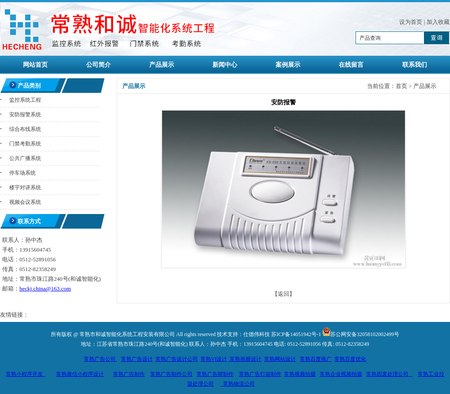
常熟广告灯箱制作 (260, 374)
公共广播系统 (25, 158)
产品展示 (161, 64)
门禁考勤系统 (25, 144)
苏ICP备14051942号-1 (296, 334)
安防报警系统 (25, 114)
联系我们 (414, 64)
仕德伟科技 (256, 334)
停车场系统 (22, 173)
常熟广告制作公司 (171, 374)
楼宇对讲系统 (25, 187)
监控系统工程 (25, 100)
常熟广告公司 (100, 359)
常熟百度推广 (316, 359)
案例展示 (288, 64)
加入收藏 (438, 22)
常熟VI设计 (213, 359)
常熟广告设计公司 (176, 359)
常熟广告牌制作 (215, 374)
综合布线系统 (25, 129)
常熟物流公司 (237, 384)
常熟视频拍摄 (300, 374)
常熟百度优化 (350, 359)
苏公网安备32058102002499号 (364, 334)
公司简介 (98, 64)
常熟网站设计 (280, 359)
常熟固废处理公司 (389, 374)
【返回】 (283, 294)
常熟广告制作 (129, 374)
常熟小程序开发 (25, 374)
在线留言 (351, 64)
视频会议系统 (25, 202)
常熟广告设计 (137, 359)
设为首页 (410, 22)
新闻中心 (224, 64)
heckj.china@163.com (45, 288)
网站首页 (35, 64)
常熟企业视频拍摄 (341, 374)
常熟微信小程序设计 (80, 374)
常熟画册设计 (244, 359)
